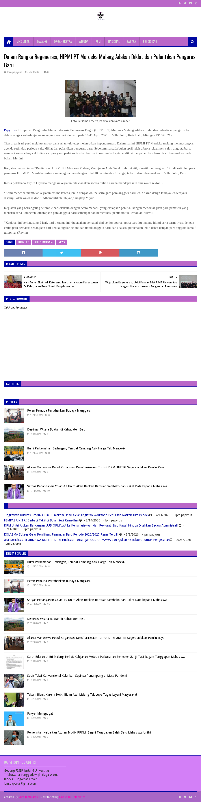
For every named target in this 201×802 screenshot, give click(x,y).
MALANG (42, 41)
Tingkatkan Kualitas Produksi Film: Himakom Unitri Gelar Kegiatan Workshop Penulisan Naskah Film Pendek (76, 515)
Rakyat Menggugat (40, 713)
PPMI (98, 41)
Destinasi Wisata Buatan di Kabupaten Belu (56, 429)
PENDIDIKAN (150, 41)
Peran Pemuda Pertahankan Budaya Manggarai (59, 410)
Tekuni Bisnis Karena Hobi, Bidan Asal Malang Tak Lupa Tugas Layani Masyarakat (82, 694)
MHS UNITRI (23, 41)
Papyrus (9, 130)
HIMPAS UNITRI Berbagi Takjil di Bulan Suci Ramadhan (41, 520)
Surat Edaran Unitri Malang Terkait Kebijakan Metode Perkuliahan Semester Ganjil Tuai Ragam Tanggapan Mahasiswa (106, 656)
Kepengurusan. (43, 242)
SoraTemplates (28, 796)
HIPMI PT (23, 242)
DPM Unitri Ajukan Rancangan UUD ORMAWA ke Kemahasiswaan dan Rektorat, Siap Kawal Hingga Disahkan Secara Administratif (91, 525)
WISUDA (83, 41)
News (61, 242)
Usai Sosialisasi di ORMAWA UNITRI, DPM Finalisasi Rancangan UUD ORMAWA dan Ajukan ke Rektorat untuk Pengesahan (87, 539)
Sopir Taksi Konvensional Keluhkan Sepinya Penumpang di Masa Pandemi (77, 675)
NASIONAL (114, 41)
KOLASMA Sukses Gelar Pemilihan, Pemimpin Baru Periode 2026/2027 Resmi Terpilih (61, 534)
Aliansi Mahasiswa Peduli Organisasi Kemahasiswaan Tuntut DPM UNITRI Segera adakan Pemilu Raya (95, 467)
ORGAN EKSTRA (63, 41)
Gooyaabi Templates (72, 796)
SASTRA (131, 41)
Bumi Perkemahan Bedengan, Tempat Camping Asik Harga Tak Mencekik (76, 448)
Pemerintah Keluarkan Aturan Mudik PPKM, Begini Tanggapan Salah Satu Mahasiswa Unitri (89, 732)
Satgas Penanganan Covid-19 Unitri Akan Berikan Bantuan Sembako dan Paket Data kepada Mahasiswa (97, 486)
